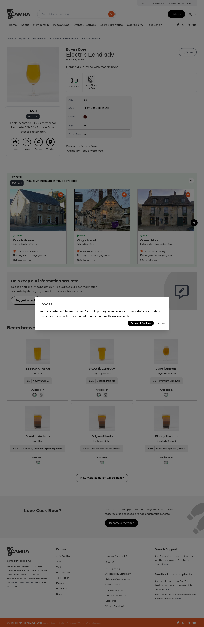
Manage (161, 323)
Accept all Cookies (141, 323)
